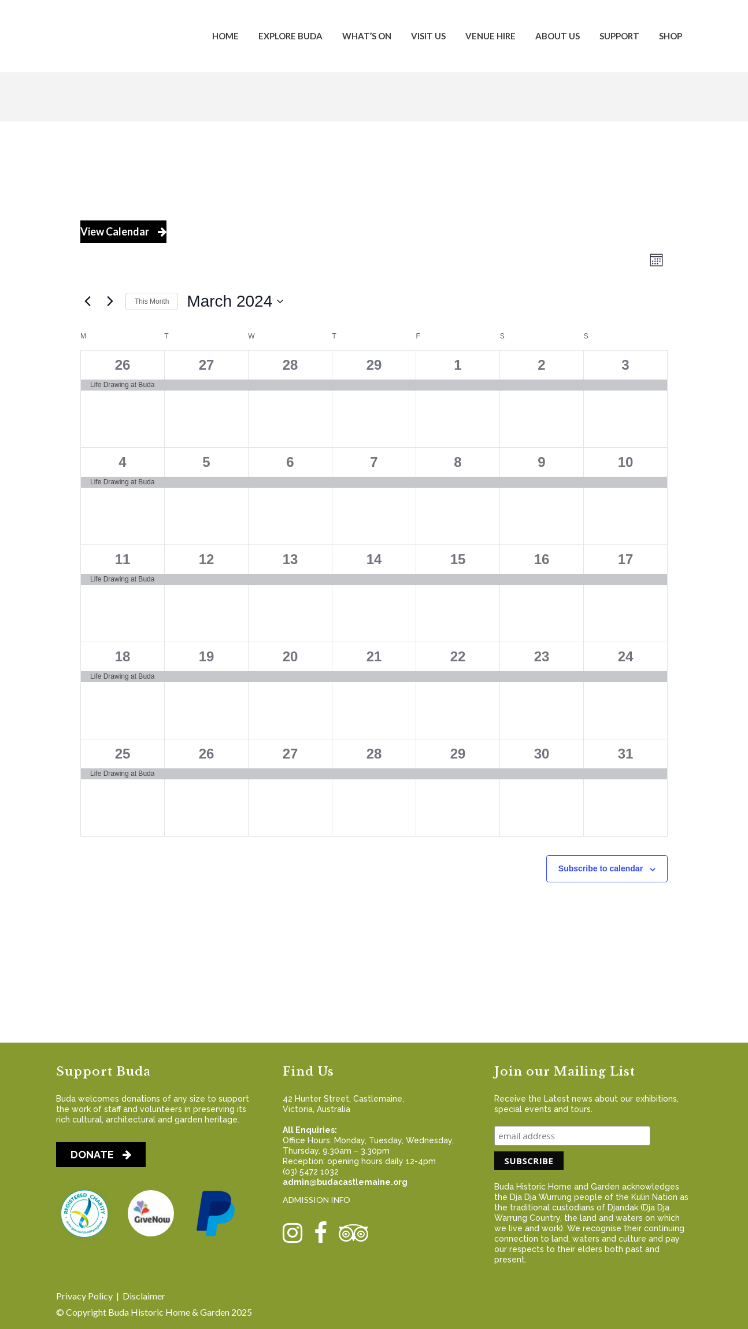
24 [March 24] (626, 656)
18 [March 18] (123, 656)
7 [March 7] (373, 462)
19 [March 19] (206, 656)
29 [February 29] (374, 365)
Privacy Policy (84, 1295)
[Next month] (110, 301)
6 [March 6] (290, 462)
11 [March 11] (123, 559)
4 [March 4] (122, 462)
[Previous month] (87, 301)
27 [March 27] (290, 753)
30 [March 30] (542, 753)
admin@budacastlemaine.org (345, 1182)
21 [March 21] (374, 656)
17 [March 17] (626, 559)
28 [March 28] (374, 753)
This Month (152, 301)
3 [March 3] (625, 365)
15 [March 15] (458, 559)
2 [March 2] (541, 365)
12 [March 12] (206, 559)
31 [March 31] (626, 753)
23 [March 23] (542, 656)
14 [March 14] (374, 559)
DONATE (101, 1154)
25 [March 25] (123, 753)
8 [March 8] (457, 462)
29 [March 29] (458, 753)
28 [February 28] (290, 365)
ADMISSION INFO (316, 1200)
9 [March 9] (541, 462)
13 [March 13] (290, 559)
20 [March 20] (290, 656)
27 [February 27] (206, 365)
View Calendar (123, 231)
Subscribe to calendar (600, 868)
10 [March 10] (626, 462)
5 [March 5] (206, 462)
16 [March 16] (542, 559)
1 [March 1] (457, 365)
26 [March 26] (206, 753)
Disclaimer (144, 1295)
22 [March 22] (458, 656)
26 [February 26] (123, 365)
